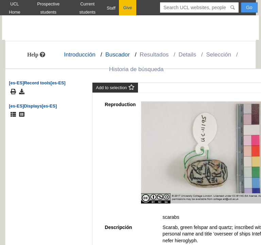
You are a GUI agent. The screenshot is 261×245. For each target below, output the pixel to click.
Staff (111, 8)
